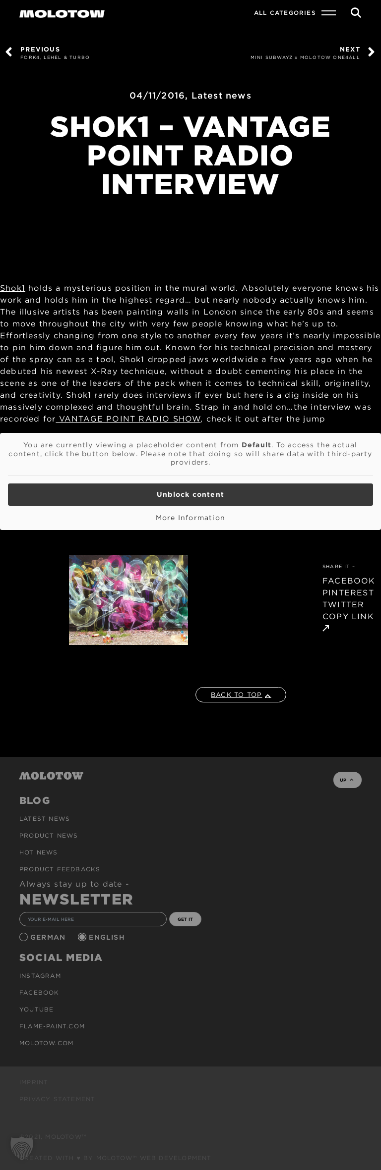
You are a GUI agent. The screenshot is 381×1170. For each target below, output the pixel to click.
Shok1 (12, 288)
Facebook (39, 992)
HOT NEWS (38, 852)
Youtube (36, 1009)
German (49, 937)
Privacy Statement (57, 1099)
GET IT (185, 919)
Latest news (221, 95)
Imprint (33, 1082)
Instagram (40, 975)
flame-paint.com (52, 1026)
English (108, 937)
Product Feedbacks (59, 869)
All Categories (285, 12)
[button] (22, 1148)
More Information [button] (190, 518)
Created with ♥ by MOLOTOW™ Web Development (115, 1158)
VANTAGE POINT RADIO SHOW (128, 419)
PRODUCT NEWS (48, 835)
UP (346, 780)
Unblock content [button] (190, 494)
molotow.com (46, 1043)
